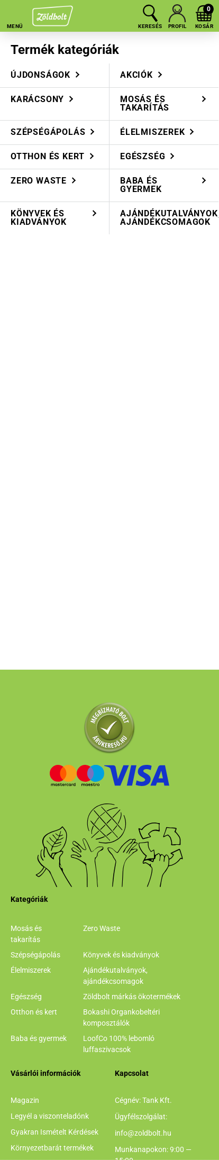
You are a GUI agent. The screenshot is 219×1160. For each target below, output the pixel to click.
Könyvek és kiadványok (121, 955)
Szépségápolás (35, 955)
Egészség (26, 996)
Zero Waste (101, 928)
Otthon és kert (34, 1012)
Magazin (25, 1100)
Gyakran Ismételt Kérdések (54, 1132)
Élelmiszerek (31, 970)
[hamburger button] (14, 13)
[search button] (150, 13)
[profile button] (177, 13)
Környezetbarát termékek (52, 1148)
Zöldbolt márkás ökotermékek (131, 996)
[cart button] (204, 13)
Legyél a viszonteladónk (50, 1116)
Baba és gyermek (39, 1038)
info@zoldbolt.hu (143, 1133)
